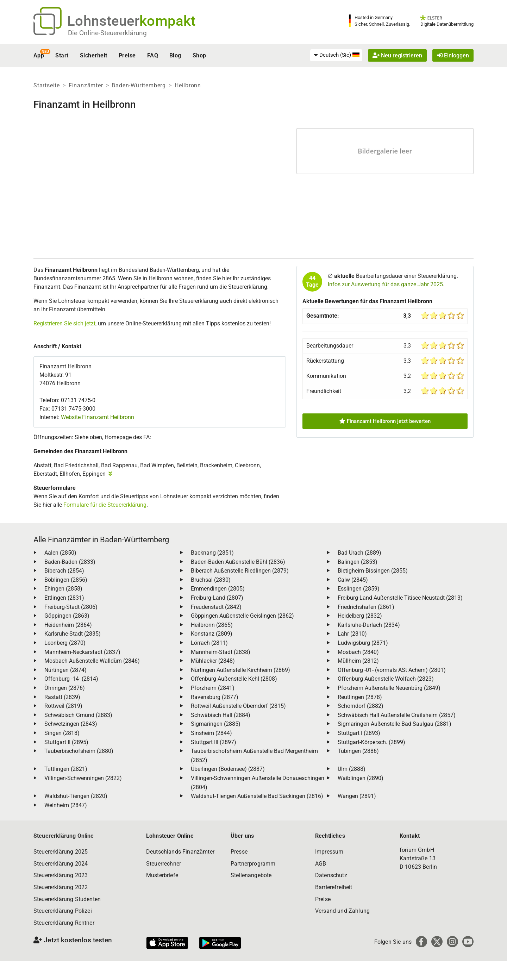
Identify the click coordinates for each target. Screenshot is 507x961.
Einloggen (453, 55)
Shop (199, 55)
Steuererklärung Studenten (67, 899)
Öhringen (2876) (64, 688)
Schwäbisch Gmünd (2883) (78, 715)
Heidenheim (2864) (68, 625)
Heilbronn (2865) (212, 625)
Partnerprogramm (253, 863)
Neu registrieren (397, 55)
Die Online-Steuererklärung (107, 33)
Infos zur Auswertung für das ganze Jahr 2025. (386, 284)
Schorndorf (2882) (360, 706)
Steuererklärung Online (63, 835)
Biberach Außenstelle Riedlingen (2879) (240, 570)
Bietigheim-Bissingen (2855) (373, 570)
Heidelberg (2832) (360, 615)
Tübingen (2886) (358, 751)
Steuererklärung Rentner (63, 922)
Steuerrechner (163, 863)
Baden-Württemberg (139, 85)
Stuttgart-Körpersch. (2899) (371, 742)
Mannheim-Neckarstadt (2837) (82, 652)
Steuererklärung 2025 (60, 851)
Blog (175, 55)
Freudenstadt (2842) (216, 607)
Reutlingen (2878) (360, 697)
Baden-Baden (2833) (69, 561)
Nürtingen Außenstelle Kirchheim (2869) (240, 670)
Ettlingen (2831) (64, 597)
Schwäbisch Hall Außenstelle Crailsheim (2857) (397, 715)
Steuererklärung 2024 (60, 863)
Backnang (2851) (212, 552)
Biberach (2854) (64, 570)
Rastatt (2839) (62, 697)
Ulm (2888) (351, 769)
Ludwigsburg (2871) (363, 642)
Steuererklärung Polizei (62, 910)
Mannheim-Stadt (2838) (220, 652)
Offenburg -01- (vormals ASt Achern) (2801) (392, 670)
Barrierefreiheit (333, 887)
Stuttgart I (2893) (359, 733)
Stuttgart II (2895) (66, 742)
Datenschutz (331, 875)
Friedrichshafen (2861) (366, 607)
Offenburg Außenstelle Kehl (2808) (234, 678)
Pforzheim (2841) (212, 688)
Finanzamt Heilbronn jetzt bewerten (385, 421)
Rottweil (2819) (63, 706)
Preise (127, 55)
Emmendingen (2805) (218, 588)
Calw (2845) (353, 579)
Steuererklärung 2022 (60, 887)
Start (61, 55)
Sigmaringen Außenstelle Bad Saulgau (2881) (394, 723)
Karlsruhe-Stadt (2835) (72, 633)
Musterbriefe (162, 875)
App (38, 55)
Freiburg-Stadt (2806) (71, 607)
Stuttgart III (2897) (213, 742)
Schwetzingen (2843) (70, 723)
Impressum (329, 851)
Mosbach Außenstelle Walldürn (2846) (92, 660)
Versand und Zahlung (342, 910)
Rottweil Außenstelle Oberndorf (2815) (238, 706)
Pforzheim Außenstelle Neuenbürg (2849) (389, 688)
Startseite (46, 85)
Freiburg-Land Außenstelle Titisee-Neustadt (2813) (400, 597)
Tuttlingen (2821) (65, 769)
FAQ (152, 55)
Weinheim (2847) (65, 805)
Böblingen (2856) (65, 579)
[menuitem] (336, 55)
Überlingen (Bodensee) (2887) (228, 769)
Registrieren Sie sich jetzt (64, 323)
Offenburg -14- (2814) (71, 678)
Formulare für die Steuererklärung (104, 504)
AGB (320, 863)
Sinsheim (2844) (211, 733)
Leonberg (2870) (65, 642)
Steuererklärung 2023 (60, 875)
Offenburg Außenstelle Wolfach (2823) (386, 678)
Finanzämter (86, 85)
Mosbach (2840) (358, 652)
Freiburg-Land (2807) (217, 597)
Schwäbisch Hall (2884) (220, 715)
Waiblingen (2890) (360, 778)
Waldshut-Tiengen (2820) (75, 796)
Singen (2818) (62, 733)
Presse (239, 851)
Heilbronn (188, 85)
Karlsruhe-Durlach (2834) (369, 625)
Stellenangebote (251, 875)
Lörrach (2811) (209, 642)
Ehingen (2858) (63, 588)
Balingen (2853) (357, 561)
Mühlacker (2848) (213, 660)
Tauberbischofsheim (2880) (78, 751)
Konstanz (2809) (211, 633)
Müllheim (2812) (358, 660)
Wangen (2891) (357, 796)
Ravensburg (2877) (214, 697)
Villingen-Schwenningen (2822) (83, 778)
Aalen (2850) (60, 552)
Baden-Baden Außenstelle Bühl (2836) (238, 561)
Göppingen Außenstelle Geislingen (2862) (242, 615)
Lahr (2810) (352, 633)
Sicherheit (93, 55)
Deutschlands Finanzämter (180, 851)
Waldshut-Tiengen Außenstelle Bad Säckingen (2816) (257, 796)
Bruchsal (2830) (211, 579)
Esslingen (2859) (359, 588)
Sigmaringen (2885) (215, 723)
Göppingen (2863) (66, 615)
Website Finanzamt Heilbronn (97, 417)
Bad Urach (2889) (359, 552)
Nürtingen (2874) (65, 670)
